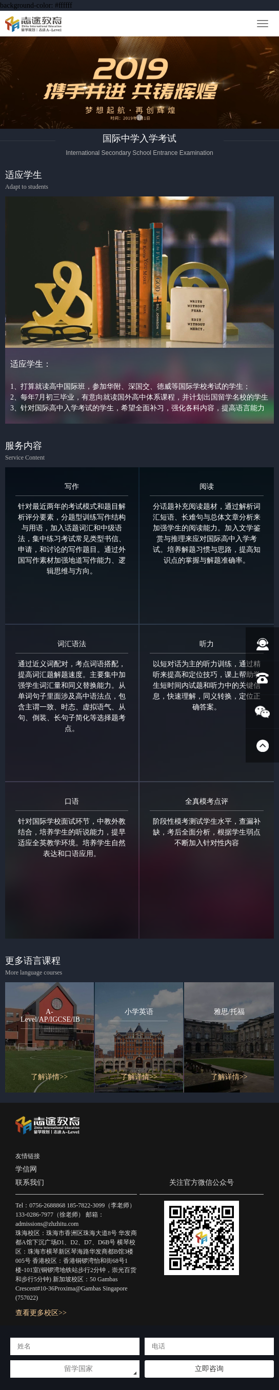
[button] (139, 117)
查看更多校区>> (41, 1313)
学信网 (26, 1169)
